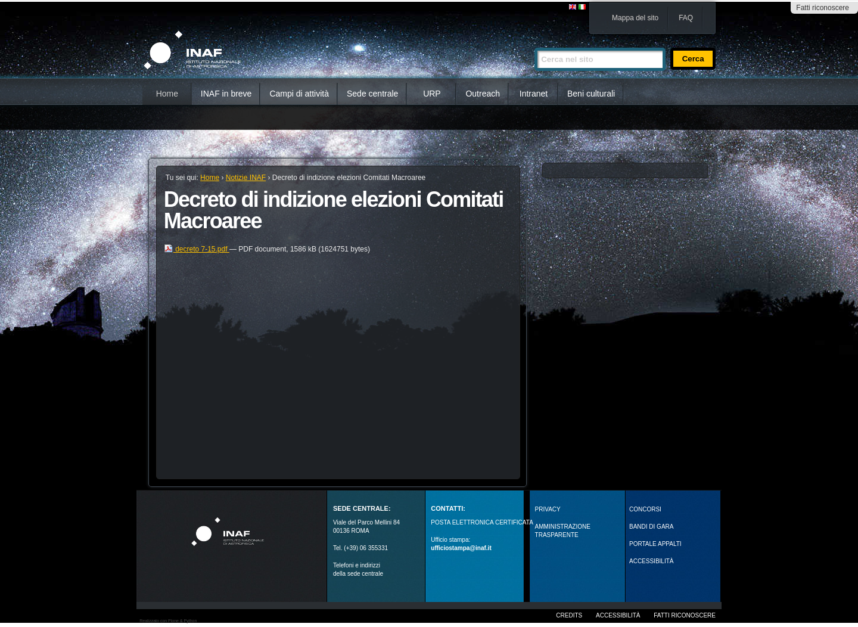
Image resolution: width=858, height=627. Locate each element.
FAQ (686, 18)
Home (167, 93)
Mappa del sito (635, 18)
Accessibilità (618, 615)
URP (432, 93)
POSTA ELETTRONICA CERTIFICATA (482, 522)
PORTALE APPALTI (655, 544)
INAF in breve (226, 93)
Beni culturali (591, 93)
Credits (569, 615)
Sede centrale (372, 93)
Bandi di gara (651, 526)
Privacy (548, 509)
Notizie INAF (246, 177)
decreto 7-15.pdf (196, 249)
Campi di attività (299, 93)
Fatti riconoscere (822, 8)
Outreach (482, 93)
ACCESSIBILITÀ (651, 561)
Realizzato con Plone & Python (168, 621)
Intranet (534, 93)
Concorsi (645, 509)
